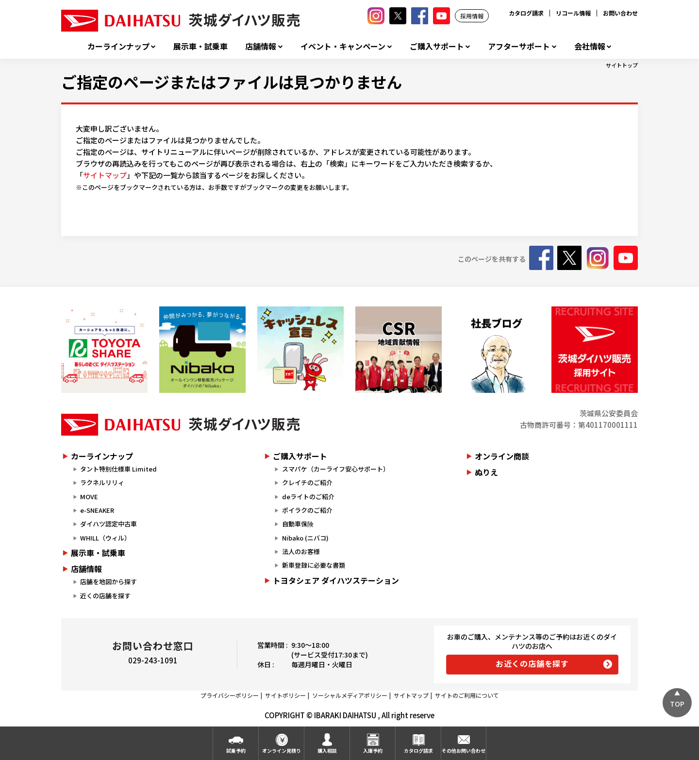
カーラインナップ (118, 46)
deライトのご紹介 (308, 496)
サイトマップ (105, 175)
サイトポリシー (285, 695)
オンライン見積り (281, 750)
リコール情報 (573, 13)
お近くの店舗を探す (532, 663)
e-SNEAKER (97, 510)
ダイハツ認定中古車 (108, 523)
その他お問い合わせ (463, 750)
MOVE (89, 496)
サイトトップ (622, 65)
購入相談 (327, 750)
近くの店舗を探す (105, 595)
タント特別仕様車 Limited (118, 468)
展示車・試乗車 (200, 46)
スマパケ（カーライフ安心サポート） (335, 468)
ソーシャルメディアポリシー (349, 695)
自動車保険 (298, 523)
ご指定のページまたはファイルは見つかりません (231, 81)
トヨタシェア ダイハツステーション (336, 580)
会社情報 (589, 46)
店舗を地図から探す (108, 581)
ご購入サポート (437, 46)
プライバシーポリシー (229, 695)
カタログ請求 (526, 13)
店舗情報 (260, 46)
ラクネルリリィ (102, 482)
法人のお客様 (301, 551)
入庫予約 (373, 750)
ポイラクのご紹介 (307, 510)
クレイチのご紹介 (307, 482)
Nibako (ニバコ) (305, 537)
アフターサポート (519, 46)
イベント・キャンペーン (342, 46)
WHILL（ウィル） (105, 537)
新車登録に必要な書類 (313, 565)
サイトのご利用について (467, 695)
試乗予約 (236, 750)
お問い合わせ (620, 13)
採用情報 (471, 16)
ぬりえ (486, 472)
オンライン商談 (502, 456)
